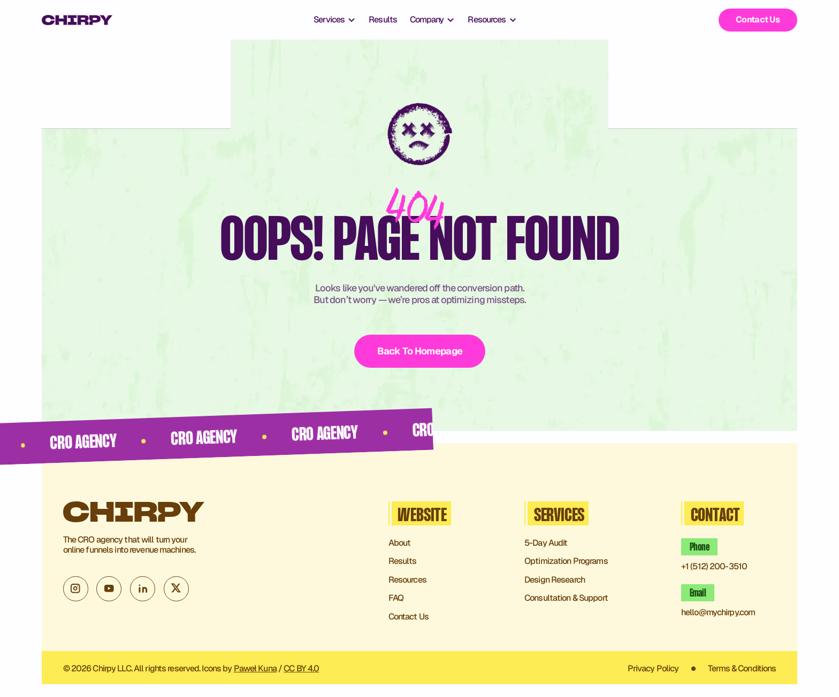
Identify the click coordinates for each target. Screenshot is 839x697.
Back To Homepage (419, 351)
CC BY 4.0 (301, 668)
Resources (407, 580)
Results (383, 20)
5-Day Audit (545, 543)
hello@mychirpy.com (718, 613)
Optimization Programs (566, 561)
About (399, 543)
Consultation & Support (566, 598)
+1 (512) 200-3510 (714, 567)
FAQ (395, 598)
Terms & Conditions (742, 669)
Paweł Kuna (255, 668)
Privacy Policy (653, 669)
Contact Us (758, 19)
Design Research (554, 580)
